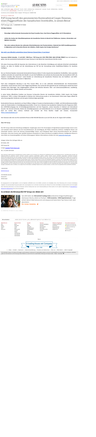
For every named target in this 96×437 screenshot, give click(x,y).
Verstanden (60, 253)
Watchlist (42, 225)
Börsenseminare (30, 234)
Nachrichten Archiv (44, 229)
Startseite (12, 12)
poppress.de (55, 229)
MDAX (2, 225)
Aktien (28, 230)
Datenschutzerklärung (30, 250)
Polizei (15, 231)
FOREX (28, 225)
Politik (15, 226)
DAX (2, 224)
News (10, 250)
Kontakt (41, 230)
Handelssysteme (30, 228)
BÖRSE (12, 9)
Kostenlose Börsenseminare (56, 226)
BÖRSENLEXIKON (66, 1)
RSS (71, 1)
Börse (16, 12)
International (17, 234)
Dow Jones (3, 229)
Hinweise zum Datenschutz (43, 250)
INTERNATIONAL (54, 9)
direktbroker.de (56, 228)
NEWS (2, 9)
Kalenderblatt (17, 235)
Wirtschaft (16, 225)
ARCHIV (58, 1)
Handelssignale (30, 229)
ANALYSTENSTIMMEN (13, 10)
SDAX (2, 228)
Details (55, 253)
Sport (15, 228)
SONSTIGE (60, 9)
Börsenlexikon (5, 219)
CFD (28, 224)
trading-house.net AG (57, 224)
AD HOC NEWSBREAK (44, 224)
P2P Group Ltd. (4, 15)
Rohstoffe (29, 226)
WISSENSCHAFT (38, 9)
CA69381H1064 (11, 15)
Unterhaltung (17, 233)
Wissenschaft (17, 229)
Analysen (20, 12)
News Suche (72, 5)
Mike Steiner (60, 250)
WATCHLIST (75, 1)
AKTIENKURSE (7, 9)
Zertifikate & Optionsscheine (30, 232)
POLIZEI (48, 9)
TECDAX (2, 226)
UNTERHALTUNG (30, 9)
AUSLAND (44, 9)
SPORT (25, 9)
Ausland (16, 230)
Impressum (20, 250)
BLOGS (61, 1)
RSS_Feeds (42, 228)
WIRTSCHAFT (16, 9)
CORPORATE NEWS (20, 10)
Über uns (53, 250)
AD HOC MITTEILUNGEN (5, 10)
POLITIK (21, 9)
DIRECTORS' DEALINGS (27, 10)
